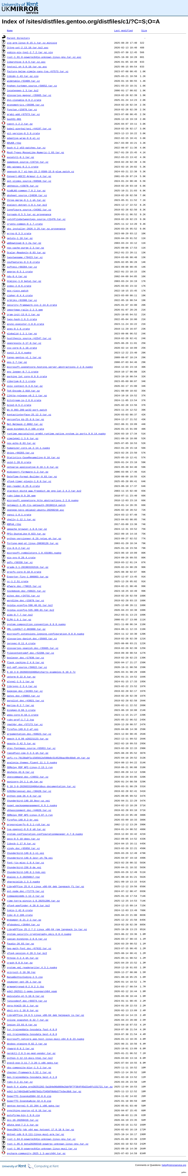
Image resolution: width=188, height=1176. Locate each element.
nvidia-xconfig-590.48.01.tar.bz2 (30, 605)
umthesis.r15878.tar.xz (22, 185)
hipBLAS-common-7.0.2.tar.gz (26, 190)
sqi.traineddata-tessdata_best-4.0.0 (32, 1034)
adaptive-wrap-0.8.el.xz (23, 138)
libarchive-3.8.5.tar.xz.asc (26, 61)
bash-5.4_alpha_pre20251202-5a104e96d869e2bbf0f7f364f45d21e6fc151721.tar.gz (60, 1086)
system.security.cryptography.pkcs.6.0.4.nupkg (39, 934)
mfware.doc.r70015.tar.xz (24, 586)
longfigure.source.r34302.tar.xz (29, 209)
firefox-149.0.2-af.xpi (22, 729)
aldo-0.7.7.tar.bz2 (20, 614)
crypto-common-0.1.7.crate (25, 223)
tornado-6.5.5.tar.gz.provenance (29, 214)
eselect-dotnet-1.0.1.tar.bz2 (27, 204)
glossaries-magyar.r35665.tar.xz (29, 95)
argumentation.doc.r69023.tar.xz (29, 733)
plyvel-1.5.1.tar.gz (20, 681)
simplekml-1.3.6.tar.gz (22, 438)
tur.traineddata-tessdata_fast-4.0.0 (32, 1029)
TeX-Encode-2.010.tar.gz (23, 390)
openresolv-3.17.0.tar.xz (24, 343)
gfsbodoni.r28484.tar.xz (23, 924)
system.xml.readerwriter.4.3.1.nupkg (32, 967)
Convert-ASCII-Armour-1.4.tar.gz (29, 176)
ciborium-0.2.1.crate (21, 381)
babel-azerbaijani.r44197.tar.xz (29, 128)
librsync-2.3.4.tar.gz (22, 686)
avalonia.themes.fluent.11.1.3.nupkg (32, 762)
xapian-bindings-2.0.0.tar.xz (27, 938)
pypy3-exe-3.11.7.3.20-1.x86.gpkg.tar (32, 1062)
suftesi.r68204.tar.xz (22, 266)
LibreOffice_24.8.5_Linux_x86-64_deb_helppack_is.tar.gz (45, 1015)
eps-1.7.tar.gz (17, 362)
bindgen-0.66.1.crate (21, 710)
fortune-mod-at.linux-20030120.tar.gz (32, 543)
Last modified (123, 30)
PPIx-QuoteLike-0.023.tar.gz (26, 533)
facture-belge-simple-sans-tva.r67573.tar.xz (37, 71)
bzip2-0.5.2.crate (19, 405)
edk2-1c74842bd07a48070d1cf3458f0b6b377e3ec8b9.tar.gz (44, 1091)
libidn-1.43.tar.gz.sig (22, 76)
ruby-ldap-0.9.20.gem (21, 495)
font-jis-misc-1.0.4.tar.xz (25, 862)
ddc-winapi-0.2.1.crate (22, 166)
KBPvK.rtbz (14, 524)
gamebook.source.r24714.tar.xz (27, 162)
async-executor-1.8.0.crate (25, 324)
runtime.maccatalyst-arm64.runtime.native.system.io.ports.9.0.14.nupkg (56, 433)
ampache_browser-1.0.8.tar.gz (27, 529)
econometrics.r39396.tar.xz (25, 104)
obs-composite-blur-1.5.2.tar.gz (29, 1067)
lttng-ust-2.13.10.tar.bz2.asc (27, 47)
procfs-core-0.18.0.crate (24, 571)
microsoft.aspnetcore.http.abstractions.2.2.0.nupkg (42, 500)
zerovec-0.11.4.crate (21, 643)
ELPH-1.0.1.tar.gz (19, 619)
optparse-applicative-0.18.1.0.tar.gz (32, 467)
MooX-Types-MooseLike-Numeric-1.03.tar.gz (35, 152)
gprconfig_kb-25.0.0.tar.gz (25, 419)
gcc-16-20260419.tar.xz (22, 1120)
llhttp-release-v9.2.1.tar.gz (27, 395)
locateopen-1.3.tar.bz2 (22, 90)
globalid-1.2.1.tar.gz (22, 333)
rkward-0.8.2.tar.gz (20, 1048)
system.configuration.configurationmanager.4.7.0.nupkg (45, 834)
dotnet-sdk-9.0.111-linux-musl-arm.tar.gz (35, 1134)
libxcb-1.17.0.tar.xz (21, 843)
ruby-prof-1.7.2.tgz (20, 719)
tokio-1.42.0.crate (20, 910)
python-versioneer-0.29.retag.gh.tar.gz (34, 538)
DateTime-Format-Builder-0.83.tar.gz (32, 476)
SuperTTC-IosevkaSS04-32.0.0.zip (29, 1096)
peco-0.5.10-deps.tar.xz (23, 838)
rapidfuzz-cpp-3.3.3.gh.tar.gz (27, 753)
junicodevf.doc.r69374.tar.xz (27, 1000)
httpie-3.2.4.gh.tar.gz (22, 957)
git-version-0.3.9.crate (23, 133)
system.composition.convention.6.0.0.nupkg (36, 624)
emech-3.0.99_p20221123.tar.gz (27, 738)
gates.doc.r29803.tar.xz (23, 695)
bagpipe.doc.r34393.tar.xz (25, 691)
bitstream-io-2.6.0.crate (24, 400)
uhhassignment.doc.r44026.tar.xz (29, 810)
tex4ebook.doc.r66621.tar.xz (26, 590)
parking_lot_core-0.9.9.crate (27, 376)
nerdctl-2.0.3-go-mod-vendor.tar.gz (31, 1053)
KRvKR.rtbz (14, 142)
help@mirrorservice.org (174, 1165)
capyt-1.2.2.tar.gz (20, 123)
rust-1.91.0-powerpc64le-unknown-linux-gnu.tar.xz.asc (44, 57)
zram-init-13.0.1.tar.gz (23, 314)
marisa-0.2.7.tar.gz (20, 705)
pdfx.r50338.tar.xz (20, 562)
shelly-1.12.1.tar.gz (21, 519)
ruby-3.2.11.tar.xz (20, 1081)
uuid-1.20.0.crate (19, 462)
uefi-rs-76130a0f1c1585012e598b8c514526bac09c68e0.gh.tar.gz (48, 757)
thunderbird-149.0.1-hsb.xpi (26, 872)
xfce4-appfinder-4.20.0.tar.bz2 (28, 905)
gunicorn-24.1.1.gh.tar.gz (25, 781)
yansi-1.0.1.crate (19, 514)
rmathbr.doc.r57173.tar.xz (25, 724)
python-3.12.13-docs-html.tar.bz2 (30, 1058)
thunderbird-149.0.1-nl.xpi (25, 853)
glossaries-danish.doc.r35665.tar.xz (32, 638)
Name (10, 30)
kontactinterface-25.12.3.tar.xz (29, 414)
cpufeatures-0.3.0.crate (23, 262)
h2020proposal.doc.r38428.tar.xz (29, 791)
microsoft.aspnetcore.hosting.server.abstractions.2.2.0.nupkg (50, 366)
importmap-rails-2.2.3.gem (25, 309)
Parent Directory (18, 38)
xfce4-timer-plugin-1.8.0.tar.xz (29, 481)
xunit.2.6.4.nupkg (19, 352)
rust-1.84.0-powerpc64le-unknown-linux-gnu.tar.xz (41, 1139)
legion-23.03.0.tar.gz (22, 1024)
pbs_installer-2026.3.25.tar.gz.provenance (36, 228)
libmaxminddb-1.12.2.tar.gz (25, 896)
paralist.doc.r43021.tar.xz (25, 700)
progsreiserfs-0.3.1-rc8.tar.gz (28, 824)
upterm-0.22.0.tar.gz (21, 676)
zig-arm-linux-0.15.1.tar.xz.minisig (32, 42)
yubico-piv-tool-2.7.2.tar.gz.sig (30, 52)
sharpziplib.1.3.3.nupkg (23, 881)
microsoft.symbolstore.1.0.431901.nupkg (34, 552)
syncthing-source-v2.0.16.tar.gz (29, 1110)
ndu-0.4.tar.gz (17, 276)
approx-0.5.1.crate (20, 271)
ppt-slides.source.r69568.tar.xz (29, 181)
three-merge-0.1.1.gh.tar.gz (26, 200)
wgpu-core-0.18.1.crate (22, 714)
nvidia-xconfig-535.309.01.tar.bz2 (30, 610)
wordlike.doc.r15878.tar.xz (25, 600)
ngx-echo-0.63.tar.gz (21, 443)
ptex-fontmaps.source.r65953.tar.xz (31, 748)
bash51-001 (14, 119)
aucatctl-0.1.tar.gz (20, 157)
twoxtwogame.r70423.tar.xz (25, 257)
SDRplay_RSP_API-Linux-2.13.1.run (30, 767)
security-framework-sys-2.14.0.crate (32, 305)
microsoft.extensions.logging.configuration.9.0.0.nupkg (45, 633)
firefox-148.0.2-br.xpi (22, 819)
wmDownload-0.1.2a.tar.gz (24, 243)
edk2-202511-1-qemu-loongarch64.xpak (32, 991)
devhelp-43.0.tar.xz (20, 772)
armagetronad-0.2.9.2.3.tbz (25, 986)
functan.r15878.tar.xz (22, 109)
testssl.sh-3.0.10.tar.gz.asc (27, 66)
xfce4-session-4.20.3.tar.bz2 (27, 953)
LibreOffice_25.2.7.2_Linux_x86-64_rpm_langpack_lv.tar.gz (47, 929)
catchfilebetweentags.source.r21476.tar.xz (36, 219)
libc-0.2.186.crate (20, 915)
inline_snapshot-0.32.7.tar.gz (27, 1019)
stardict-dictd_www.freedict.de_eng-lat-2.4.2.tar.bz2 (44, 490)
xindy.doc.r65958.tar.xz (23, 848)
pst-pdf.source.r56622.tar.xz (27, 667)
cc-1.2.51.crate (17, 581)
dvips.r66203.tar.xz (20, 452)
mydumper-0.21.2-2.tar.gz (24, 919)
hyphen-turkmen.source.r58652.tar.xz (32, 85)
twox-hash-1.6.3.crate (22, 319)
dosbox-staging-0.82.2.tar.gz (27, 1043)
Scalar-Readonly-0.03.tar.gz (26, 252)
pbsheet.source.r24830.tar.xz (27, 195)
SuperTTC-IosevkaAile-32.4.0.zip (29, 1100)
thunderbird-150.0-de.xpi (24, 867)
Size (144, 30)
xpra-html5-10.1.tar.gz (22, 1005)
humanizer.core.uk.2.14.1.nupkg (28, 448)
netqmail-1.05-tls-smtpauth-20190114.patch (36, 505)
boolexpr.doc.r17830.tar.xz (25, 657)
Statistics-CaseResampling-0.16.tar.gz (33, 457)
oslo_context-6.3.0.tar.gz (25, 386)
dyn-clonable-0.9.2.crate (24, 100)
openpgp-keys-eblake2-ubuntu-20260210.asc (35, 509)
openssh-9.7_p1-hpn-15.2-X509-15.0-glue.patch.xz (40, 171)
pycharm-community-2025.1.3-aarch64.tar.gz (36, 1153)
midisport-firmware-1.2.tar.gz (27, 471)
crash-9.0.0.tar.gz (20, 962)
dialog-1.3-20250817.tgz (23, 876)
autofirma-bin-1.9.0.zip (23, 1115)
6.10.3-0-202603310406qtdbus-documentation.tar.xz (41, 786)
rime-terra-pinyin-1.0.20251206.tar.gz (33, 900)
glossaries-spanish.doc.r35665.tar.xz (32, 648)
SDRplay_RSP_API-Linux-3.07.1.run (30, 815)
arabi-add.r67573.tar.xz (23, 114)
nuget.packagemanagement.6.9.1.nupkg (32, 805)
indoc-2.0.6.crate (19, 285)
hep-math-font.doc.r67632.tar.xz (29, 948)
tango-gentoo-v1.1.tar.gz (24, 357)
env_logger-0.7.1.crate (22, 371)
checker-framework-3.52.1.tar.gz (29, 1072)
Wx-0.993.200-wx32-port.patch (27, 409)
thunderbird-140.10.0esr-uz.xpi (28, 800)
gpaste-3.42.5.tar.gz (21, 743)
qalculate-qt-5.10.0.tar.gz (25, 996)
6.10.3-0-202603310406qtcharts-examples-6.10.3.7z (41, 672)
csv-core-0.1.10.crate (22, 347)
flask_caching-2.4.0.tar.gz (25, 662)
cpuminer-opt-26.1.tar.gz (24, 981)
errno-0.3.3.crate (19, 233)
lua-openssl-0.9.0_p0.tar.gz (26, 829)
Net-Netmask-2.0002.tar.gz (25, 424)
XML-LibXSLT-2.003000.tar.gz (26, 629)
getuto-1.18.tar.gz (20, 238)
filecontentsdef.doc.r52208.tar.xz (30, 652)
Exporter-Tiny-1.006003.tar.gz (27, 576)
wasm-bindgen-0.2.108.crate (25, 428)
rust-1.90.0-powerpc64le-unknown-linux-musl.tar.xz (42, 1148)
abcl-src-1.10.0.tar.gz (22, 1010)
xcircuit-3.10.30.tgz (21, 972)
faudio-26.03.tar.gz (20, 943)
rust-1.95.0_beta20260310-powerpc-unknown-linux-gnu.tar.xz (48, 1143)
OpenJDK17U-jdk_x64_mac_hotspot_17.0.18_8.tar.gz (40, 1129)
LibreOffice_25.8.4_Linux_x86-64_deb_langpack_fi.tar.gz (45, 886)
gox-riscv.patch (17, 290)
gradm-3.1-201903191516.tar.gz (27, 567)
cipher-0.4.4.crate (20, 295)
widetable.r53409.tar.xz (23, 80)
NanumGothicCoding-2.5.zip (25, 977)
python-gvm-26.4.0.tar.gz (24, 795)
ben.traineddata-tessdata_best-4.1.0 (32, 1077)
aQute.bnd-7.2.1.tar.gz (22, 1124)
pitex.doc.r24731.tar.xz (23, 595)
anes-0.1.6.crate (18, 328)
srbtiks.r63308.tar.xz (22, 300)
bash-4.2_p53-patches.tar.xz (26, 147)
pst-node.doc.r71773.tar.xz (25, 891)
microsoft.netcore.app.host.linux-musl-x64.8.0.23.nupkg (45, 1039)
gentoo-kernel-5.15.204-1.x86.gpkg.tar (33, 1105)
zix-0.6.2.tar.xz (18, 548)
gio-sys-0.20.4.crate (21, 557)
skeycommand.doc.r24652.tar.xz (27, 776)
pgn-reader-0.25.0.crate (23, 486)
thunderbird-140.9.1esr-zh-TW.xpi (30, 857)
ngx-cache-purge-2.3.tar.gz (25, 247)
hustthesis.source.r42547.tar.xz (29, 338)
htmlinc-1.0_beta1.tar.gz (24, 281)
